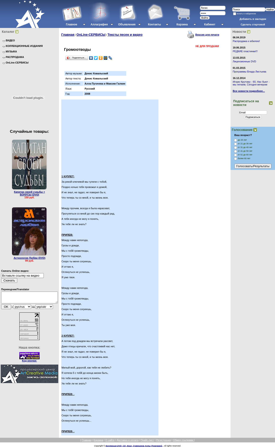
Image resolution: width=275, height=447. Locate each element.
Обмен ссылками (183, 440)
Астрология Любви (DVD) (29, 258)
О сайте (109, 440)
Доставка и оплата (127, 440)
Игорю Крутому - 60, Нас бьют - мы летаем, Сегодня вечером (251, 83)
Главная (67, 34)
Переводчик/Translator (15, 289)
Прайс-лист (147, 440)
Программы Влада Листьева (249, 71)
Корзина (98, 440)
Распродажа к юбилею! (246, 41)
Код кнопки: (29, 362)
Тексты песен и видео (125, 34)
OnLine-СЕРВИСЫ (90, 34)
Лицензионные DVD (244, 61)
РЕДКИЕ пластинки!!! (245, 51)
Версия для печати (207, 34)
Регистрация (163, 440)
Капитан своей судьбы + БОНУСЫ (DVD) (29, 193)
